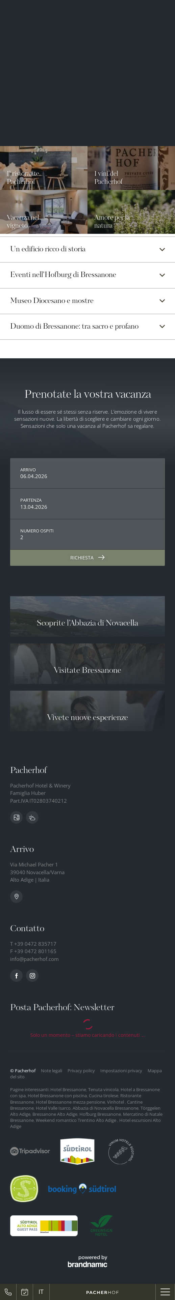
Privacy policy (82, 1071)
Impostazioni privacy (121, 1071)
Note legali (52, 1071)
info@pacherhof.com (34, 959)
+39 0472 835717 (35, 943)
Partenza (31, 500)
